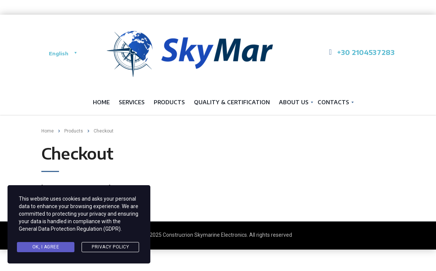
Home (101, 102)
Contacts (333, 102)
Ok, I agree (45, 247)
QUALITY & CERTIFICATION (232, 102)
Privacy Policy (110, 247)
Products (169, 102)
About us (294, 102)
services (132, 102)
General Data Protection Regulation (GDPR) (70, 229)
